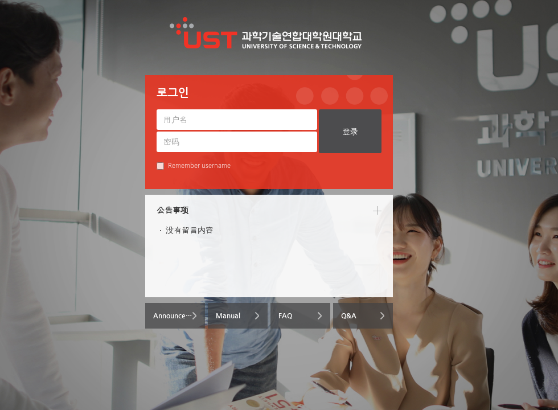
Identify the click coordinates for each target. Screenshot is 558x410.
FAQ (285, 315)
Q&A (348, 315)
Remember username (194, 166)
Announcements (179, 315)
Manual (228, 315)
